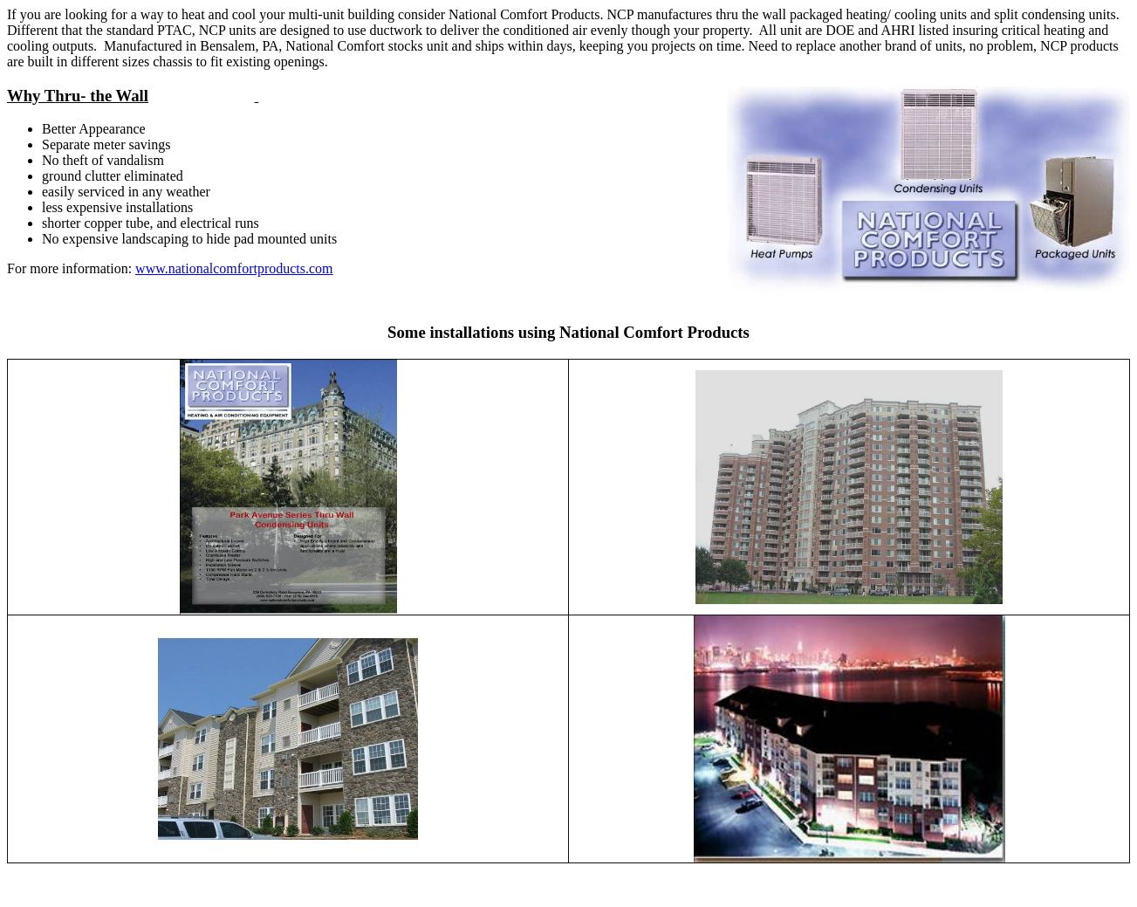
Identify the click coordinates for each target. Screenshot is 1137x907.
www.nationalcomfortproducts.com (233, 268)
